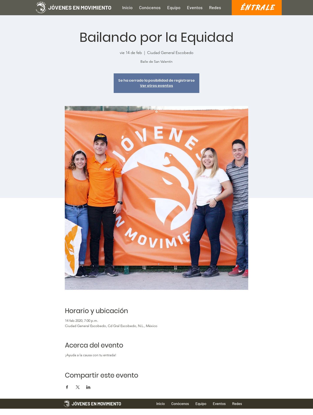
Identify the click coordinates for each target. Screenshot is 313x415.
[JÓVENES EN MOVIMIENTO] (91, 7)
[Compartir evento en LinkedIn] (88, 387)
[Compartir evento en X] (78, 387)
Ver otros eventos (156, 85)
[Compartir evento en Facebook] (67, 387)
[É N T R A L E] (257, 7)
